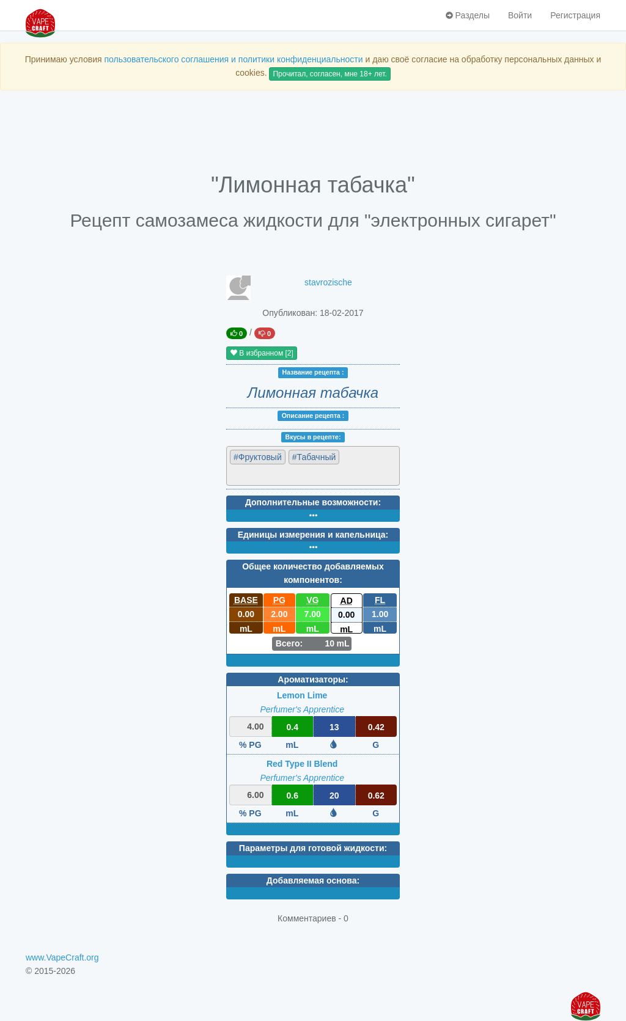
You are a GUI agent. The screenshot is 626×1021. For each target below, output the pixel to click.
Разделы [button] (468, 15)
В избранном (261, 353)
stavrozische (328, 282)
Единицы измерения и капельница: (313, 535)
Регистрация (575, 15)
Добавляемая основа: (313, 880)
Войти (520, 15)
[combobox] (313, 466)
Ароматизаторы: (313, 679)
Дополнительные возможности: (313, 502)
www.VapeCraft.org (62, 957)
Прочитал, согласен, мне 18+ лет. (329, 74)
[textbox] (283, 474)
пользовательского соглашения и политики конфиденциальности (233, 59)
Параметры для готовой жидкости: (313, 848)
